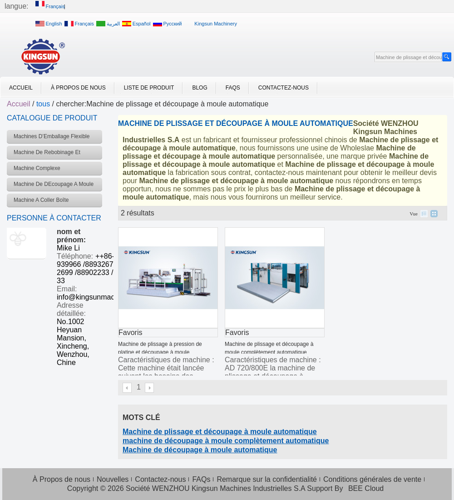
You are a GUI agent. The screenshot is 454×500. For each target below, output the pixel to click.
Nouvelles (112, 479)
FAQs (233, 88)
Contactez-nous (283, 88)
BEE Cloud (366, 488)
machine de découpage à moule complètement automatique (226, 441)
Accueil (21, 88)
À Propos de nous (78, 88)
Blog (199, 88)
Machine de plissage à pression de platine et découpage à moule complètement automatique (160, 352)
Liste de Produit (149, 88)
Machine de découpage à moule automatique (200, 450)
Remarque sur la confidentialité (267, 479)
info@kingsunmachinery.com (103, 297)
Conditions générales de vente (372, 479)
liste (424, 213)
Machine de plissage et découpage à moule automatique (220, 431)
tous (43, 104)
